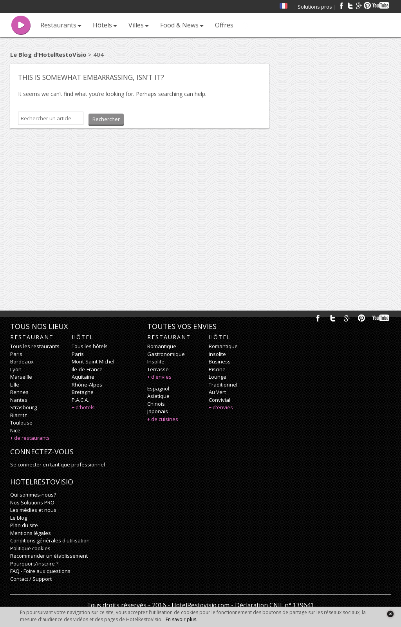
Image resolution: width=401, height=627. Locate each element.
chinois (156, 403)
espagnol (158, 388)
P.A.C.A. (80, 399)
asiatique (158, 395)
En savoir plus (181, 619)
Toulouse (21, 422)
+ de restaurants (30, 437)
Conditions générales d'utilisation (50, 540)
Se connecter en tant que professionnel (57, 464)
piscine (217, 369)
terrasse (158, 369)
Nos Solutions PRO (32, 502)
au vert (217, 392)
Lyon (16, 369)
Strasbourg (23, 407)
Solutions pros (315, 6)
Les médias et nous (33, 509)
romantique (161, 346)
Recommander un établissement (49, 555)
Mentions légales (30, 533)
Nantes (18, 399)
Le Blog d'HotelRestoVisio (48, 54)
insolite (155, 361)
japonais (157, 411)
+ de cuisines (162, 419)
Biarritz (18, 415)
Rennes (19, 392)
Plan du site (24, 525)
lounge (217, 376)
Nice (15, 430)
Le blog (18, 517)
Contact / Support (31, 578)
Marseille (21, 376)
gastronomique (166, 354)
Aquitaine (83, 376)
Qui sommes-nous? (33, 494)
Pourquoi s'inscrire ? (34, 563)
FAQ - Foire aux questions (40, 571)
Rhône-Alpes (87, 384)
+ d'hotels (83, 407)
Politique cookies (30, 548)
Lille (14, 384)
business (220, 361)
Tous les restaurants (35, 346)
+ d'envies (159, 376)
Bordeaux (22, 361)
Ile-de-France (87, 369)
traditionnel (223, 384)
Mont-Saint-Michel (93, 361)
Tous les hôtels (90, 346)
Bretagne (83, 392)
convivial (219, 399)
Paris (16, 354)
